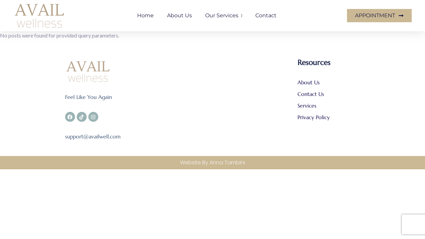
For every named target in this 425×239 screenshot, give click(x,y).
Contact (266, 15)
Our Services (223, 15)
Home (145, 15)
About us (179, 15)
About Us (309, 82)
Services (308, 105)
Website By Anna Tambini (212, 162)
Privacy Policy (314, 117)
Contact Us (312, 94)
